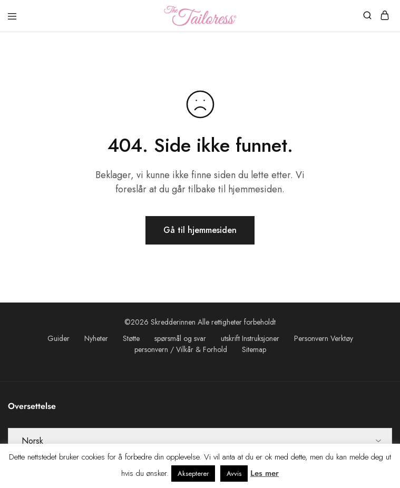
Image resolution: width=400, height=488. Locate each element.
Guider (58, 338)
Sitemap (254, 349)
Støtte (131, 338)
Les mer (264, 473)
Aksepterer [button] (193, 474)
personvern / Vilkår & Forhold (180, 349)
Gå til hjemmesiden (200, 230)
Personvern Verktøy (323, 338)
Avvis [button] (234, 474)
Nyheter (96, 338)
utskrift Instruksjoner (250, 338)
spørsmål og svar (180, 338)
